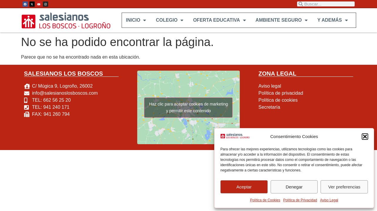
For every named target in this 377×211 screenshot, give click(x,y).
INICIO (136, 20)
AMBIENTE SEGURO (281, 20)
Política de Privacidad (300, 200)
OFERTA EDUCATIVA (219, 20)
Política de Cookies (265, 200)
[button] (365, 136)
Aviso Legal (329, 200)
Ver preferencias (344, 186)
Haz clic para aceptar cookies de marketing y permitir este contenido (188, 107)
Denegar (294, 186)
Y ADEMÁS (332, 20)
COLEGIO (169, 20)
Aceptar (244, 186)
